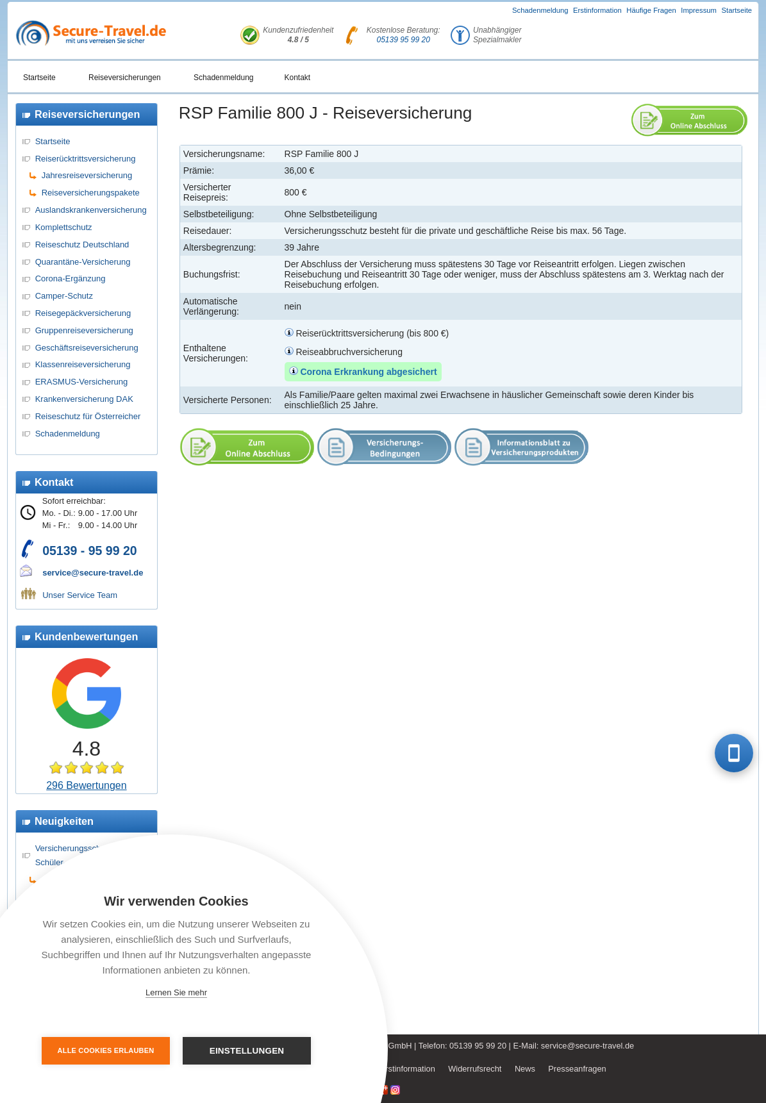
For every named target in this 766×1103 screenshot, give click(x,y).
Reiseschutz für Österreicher (88, 416)
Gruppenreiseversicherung (84, 330)
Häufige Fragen (651, 10)
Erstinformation (597, 10)
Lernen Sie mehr (176, 992)
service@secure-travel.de (92, 572)
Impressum (699, 10)
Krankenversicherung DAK (84, 399)
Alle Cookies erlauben (106, 1050)
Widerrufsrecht (474, 1069)
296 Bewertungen (86, 785)
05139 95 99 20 (402, 39)
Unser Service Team (79, 595)
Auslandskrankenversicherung (91, 210)
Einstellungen (247, 1051)
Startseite (737, 10)
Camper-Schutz (64, 296)
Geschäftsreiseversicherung (86, 347)
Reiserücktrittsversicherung (85, 158)
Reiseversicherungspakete (91, 192)
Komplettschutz (63, 227)
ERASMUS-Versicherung (81, 381)
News (525, 1069)
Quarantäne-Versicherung (83, 262)
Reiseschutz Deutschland (82, 244)
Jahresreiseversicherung (87, 175)
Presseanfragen (577, 1069)
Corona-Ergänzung (70, 278)
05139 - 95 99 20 (89, 550)
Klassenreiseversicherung (83, 364)
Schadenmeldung (540, 10)
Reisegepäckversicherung (83, 313)
